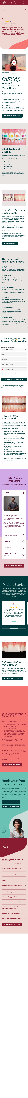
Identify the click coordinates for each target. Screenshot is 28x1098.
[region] (14, 615)
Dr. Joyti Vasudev (5, 74)
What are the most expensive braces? (14, 915)
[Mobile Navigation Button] (25, 9)
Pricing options (11, 804)
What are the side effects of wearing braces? (14, 888)
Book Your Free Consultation (12, 118)
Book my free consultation (14, 2)
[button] (14, 65)
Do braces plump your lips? (14, 899)
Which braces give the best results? (14, 920)
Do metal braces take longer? (14, 876)
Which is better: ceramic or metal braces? (14, 882)
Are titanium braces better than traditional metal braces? (14, 910)
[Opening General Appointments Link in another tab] (23, 2)
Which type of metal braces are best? (14, 904)
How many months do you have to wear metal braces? (14, 862)
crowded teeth (8, 305)
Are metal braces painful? (14, 894)
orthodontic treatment (10, 174)
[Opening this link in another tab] (16, 671)
